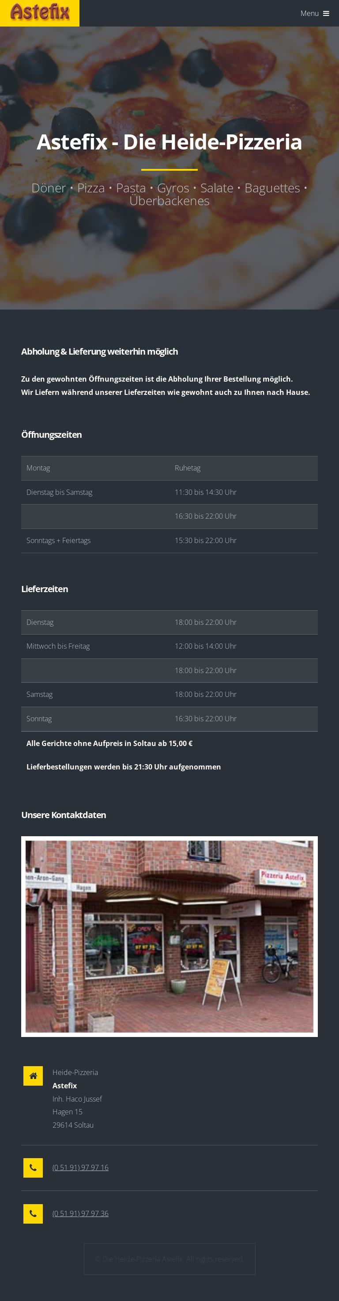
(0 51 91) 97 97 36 (81, 1213)
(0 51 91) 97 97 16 (81, 1167)
